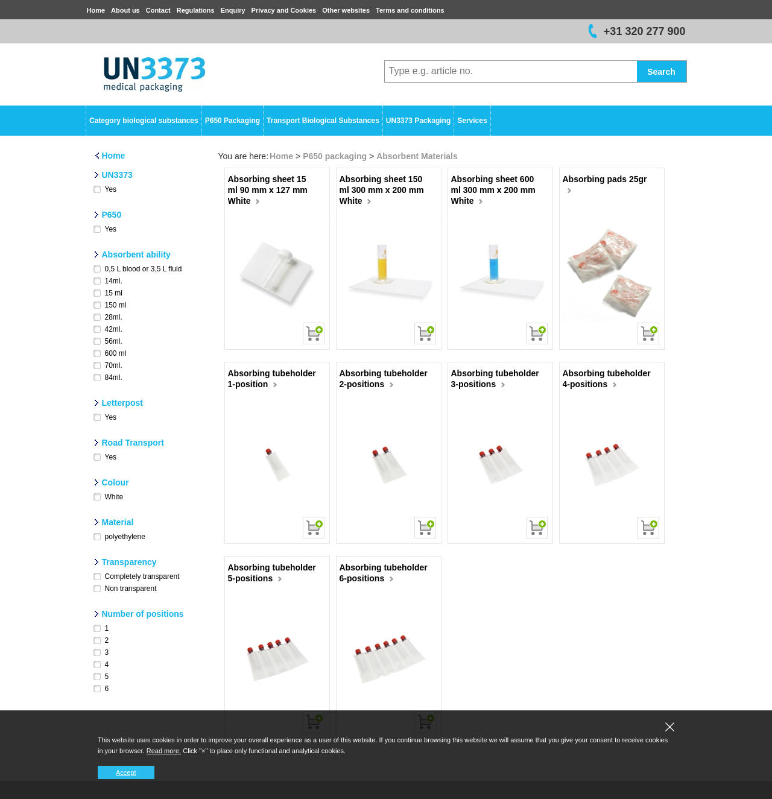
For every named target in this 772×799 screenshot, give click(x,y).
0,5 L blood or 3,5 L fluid (143, 269)
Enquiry (233, 10)
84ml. (113, 377)
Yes (111, 189)
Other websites (346, 10)
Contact (158, 10)
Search (661, 72)
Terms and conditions (410, 10)
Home (96, 10)
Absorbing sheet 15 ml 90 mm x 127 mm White (268, 190)
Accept (126, 772)
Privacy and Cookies (284, 10)
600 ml (116, 353)
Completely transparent (142, 576)
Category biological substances (143, 120)
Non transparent (131, 588)
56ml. (113, 341)
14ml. (113, 281)
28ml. (113, 317)
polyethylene (125, 536)
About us (125, 10)
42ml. (113, 329)
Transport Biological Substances (323, 120)
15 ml (113, 293)
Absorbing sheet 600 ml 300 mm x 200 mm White (493, 190)
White (114, 497)
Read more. (164, 750)
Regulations (196, 10)
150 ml (116, 305)
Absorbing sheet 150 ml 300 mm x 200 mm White (382, 190)
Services (472, 120)
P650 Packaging (232, 120)
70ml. (113, 365)
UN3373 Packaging (418, 120)
